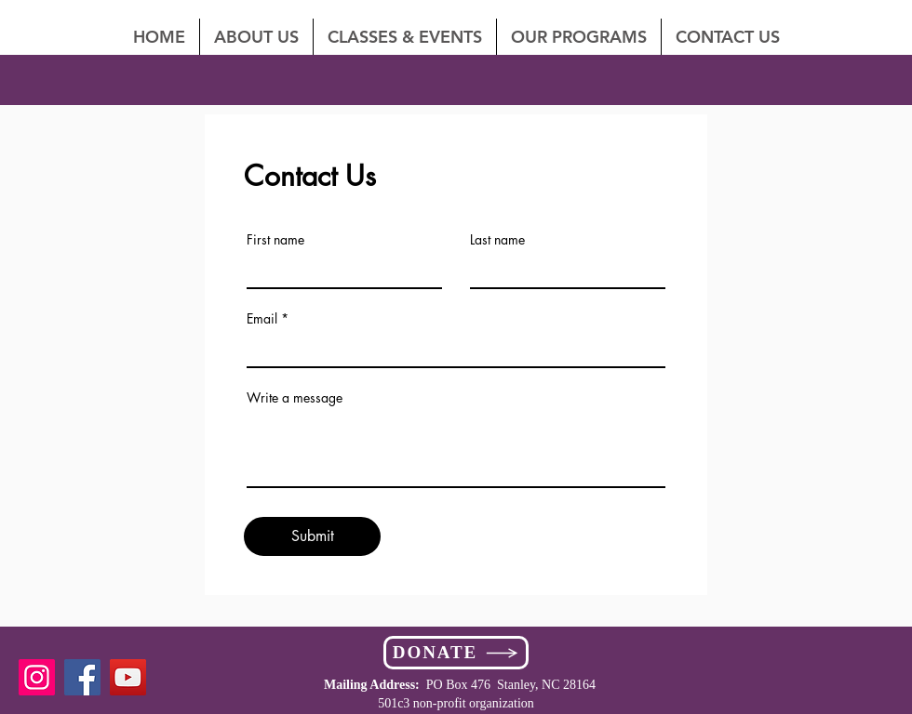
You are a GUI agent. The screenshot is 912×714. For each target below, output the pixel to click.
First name (275, 239)
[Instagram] (37, 677)
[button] (728, 37)
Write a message (294, 397)
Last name (497, 239)
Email (262, 318)
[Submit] (312, 536)
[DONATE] (456, 652)
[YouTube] (128, 677)
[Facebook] (82, 677)
